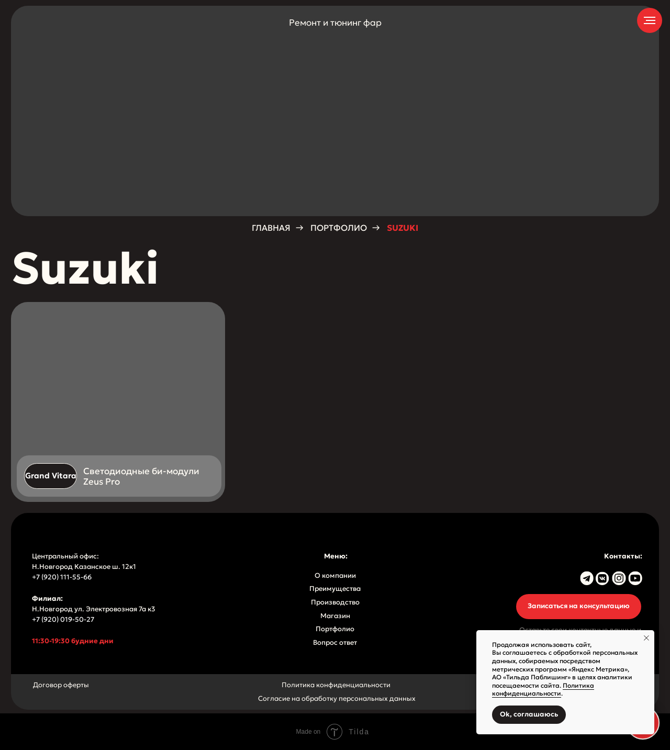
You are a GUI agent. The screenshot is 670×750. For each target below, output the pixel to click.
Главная (271, 228)
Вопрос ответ (335, 643)
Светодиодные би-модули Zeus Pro (141, 476)
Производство (335, 602)
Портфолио (338, 228)
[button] (578, 606)
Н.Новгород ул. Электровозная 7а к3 (93, 609)
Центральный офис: (65, 556)
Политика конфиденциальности (336, 685)
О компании (335, 576)
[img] (118, 402)
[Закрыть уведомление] (646, 638)
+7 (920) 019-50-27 (63, 619)
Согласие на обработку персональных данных (337, 699)
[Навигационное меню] (649, 20)
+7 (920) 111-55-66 (62, 577)
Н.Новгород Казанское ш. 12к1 (84, 567)
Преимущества (335, 589)
